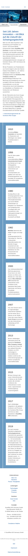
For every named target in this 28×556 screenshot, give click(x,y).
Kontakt (3, 7)
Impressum (14, 548)
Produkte (14, 490)
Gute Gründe (14, 499)
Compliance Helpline (14, 523)
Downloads (7, 7)
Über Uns (14, 478)
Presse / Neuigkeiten (14, 481)
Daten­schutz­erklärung (14, 552)
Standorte (14, 479)
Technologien (14, 488)
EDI (14, 544)
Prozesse (14, 492)
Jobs (14, 501)
